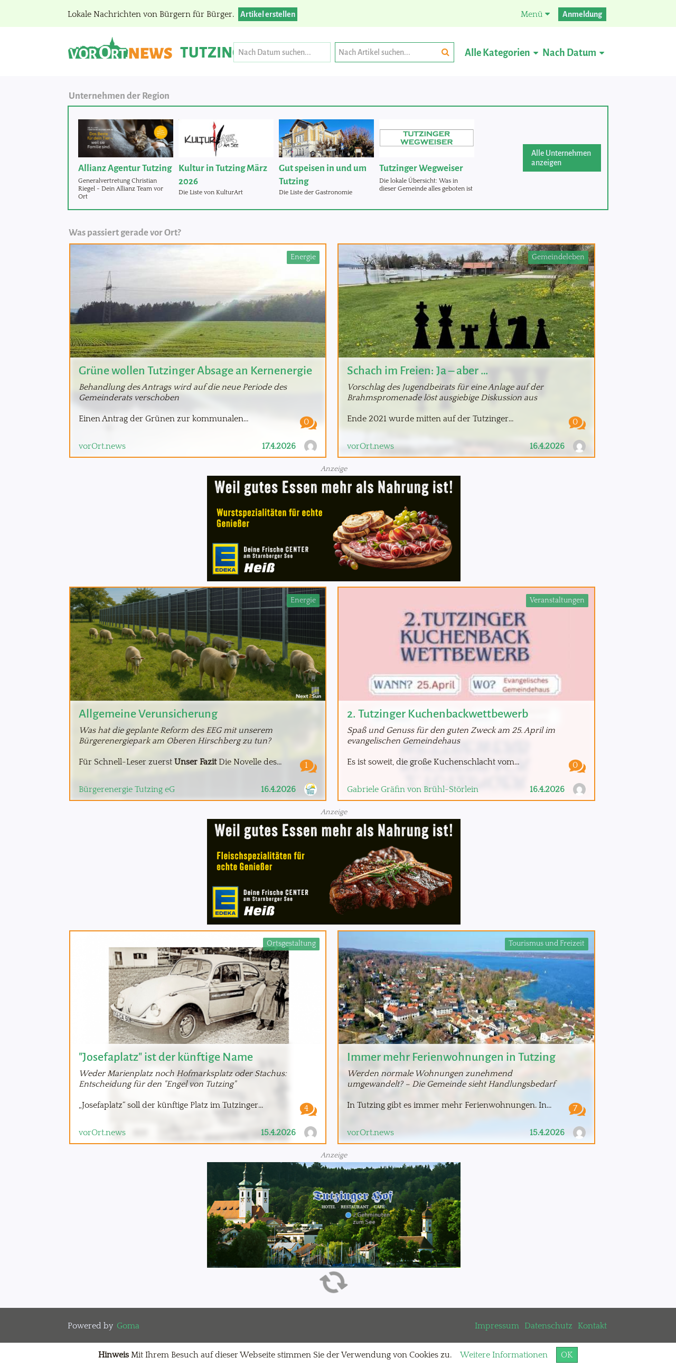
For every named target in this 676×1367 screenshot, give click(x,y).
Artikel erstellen (267, 14)
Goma (128, 1326)
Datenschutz (548, 1326)
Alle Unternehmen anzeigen (561, 158)
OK (567, 1355)
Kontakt (592, 1326)
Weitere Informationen (504, 1355)
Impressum (497, 1326)
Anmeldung (582, 14)
